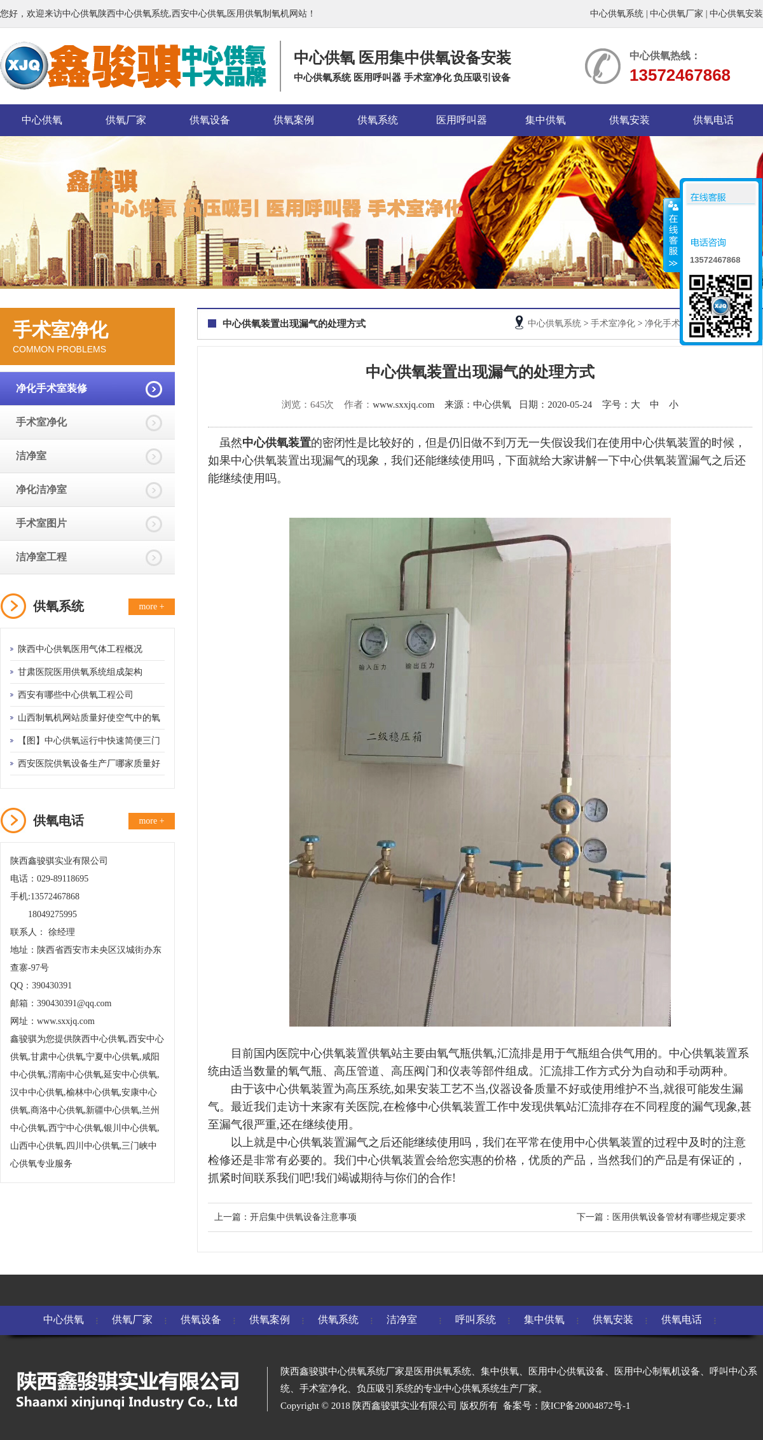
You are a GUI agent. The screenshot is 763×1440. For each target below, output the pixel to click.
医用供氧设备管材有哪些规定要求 (679, 1217)
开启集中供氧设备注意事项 (303, 1217)
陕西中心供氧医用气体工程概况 (80, 649)
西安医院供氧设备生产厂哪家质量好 (89, 763)
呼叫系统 (475, 1319)
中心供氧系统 (616, 13)
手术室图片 (41, 523)
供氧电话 (713, 119)
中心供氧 (42, 119)
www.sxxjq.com (403, 404)
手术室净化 (41, 422)
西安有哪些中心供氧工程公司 (76, 695)
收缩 (672, 234)
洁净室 (31, 455)
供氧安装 (629, 119)
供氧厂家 (126, 119)
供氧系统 (377, 119)
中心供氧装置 (265, 460)
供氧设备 (209, 119)
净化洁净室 (41, 489)
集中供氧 (545, 119)
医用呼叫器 (461, 119)
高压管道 (357, 1071)
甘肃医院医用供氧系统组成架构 (80, 672)
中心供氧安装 (736, 13)
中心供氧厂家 (676, 13)
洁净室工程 (41, 556)
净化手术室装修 (51, 388)
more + (151, 606)
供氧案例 (293, 119)
